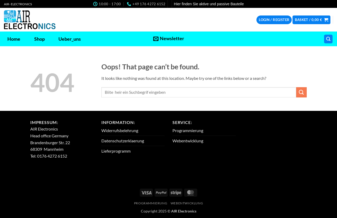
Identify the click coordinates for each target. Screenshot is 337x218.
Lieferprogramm (116, 150)
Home (13, 39)
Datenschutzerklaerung (122, 140)
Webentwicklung (187, 140)
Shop (39, 39)
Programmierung (187, 130)
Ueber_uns (69, 39)
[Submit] (301, 92)
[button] (274, 19)
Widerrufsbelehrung (119, 130)
